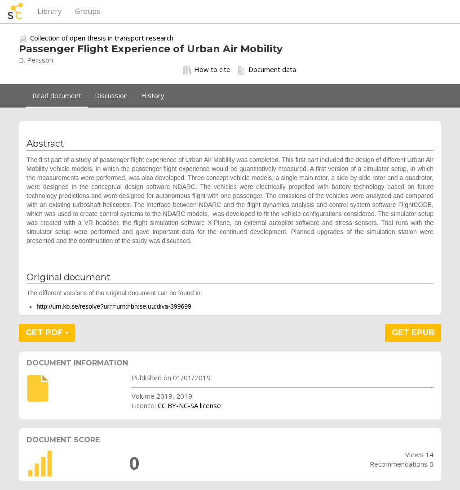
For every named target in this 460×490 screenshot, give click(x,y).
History (152, 95)
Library (49, 11)
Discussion (111, 95)
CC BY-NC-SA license (189, 405)
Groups (87, 11)
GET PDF (47, 332)
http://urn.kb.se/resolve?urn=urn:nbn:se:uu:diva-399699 (113, 306)
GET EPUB (413, 332)
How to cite (206, 70)
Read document (56, 95)
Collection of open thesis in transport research (101, 37)
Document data (266, 70)
